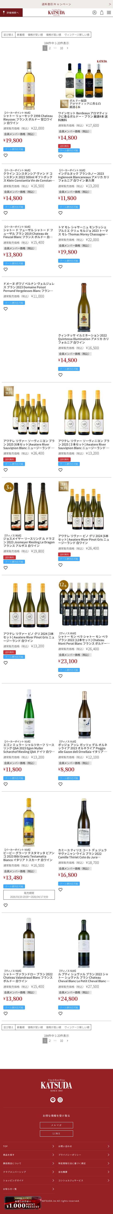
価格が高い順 (53, 34)
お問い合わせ (65, 1146)
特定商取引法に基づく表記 (72, 1163)
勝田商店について (12, 1163)
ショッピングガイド (13, 1180)
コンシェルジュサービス (70, 1180)
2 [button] (49, 48)
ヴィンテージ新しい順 (76, 34)
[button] (11, 12)
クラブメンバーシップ (14, 1171)
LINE (56, 1133)
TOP (5, 1146)
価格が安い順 (35, 34)
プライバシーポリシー (69, 1154)
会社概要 (63, 1171)
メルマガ (56, 1125)
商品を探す (9, 1154)
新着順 (21, 34)
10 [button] (61, 48)
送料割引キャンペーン (56, 4)
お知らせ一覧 (10, 1188)
